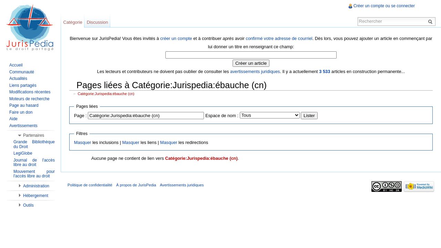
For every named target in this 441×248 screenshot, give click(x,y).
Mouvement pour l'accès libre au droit (34, 174)
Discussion (97, 22)
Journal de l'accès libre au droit (34, 162)
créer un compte (176, 38)
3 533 (324, 71)
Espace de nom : (221, 115)
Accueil (16, 65)
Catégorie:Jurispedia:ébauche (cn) (106, 94)
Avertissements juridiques (182, 185)
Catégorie (72, 22)
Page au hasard (24, 105)
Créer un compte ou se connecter (384, 5)
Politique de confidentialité (90, 185)
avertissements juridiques (255, 71)
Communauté (21, 72)
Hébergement (35, 195)
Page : (80, 115)
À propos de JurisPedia (136, 185)
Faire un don (20, 112)
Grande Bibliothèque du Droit (34, 144)
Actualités (18, 78)
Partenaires (33, 135)
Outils (28, 205)
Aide (13, 118)
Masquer (82, 142)
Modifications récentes (29, 92)
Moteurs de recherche (29, 98)
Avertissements (23, 125)
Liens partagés (23, 85)
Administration (36, 186)
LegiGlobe (22, 153)
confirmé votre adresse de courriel (279, 38)
